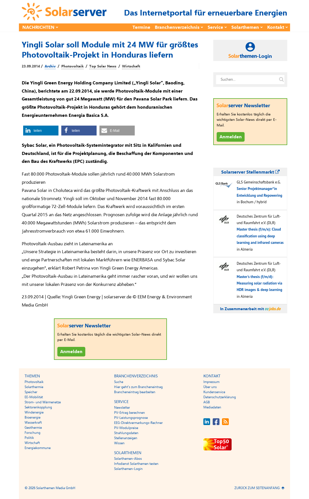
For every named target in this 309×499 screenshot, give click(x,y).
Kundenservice (214, 392)
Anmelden (71, 352)
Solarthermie (34, 387)
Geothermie (33, 427)
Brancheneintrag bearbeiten (134, 392)
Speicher (31, 392)
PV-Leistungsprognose (131, 417)
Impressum (211, 382)
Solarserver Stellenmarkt (250, 172)
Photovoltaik (72, 66)
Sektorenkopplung (38, 407)
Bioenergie (32, 417)
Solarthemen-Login (128, 469)
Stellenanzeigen (125, 438)
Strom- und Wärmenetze (43, 402)
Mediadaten (212, 407)
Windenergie (34, 412)
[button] (40, 130)
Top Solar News (102, 66)
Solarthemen (245, 27)
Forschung (32, 432)
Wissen (119, 443)
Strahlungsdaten (126, 433)
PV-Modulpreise (126, 428)
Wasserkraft (33, 422)
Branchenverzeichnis (177, 27)
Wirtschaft (131, 66)
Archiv (50, 66)
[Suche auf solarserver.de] (281, 79)
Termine (141, 27)
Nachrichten (38, 27)
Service (215, 27)
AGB (206, 402)
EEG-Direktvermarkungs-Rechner (138, 423)
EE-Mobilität (34, 397)
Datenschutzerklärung (219, 397)
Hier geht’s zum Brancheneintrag (138, 387)
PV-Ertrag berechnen (129, 412)
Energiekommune (38, 448)
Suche (118, 382)
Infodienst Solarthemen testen (136, 463)
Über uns (210, 387)
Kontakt (275, 27)
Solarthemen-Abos (128, 458)
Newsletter (122, 407)
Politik (29, 437)
